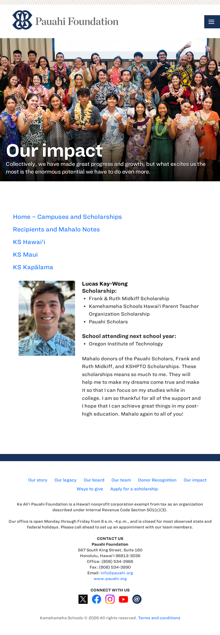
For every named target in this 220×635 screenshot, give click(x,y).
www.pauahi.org (110, 579)
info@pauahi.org (117, 573)
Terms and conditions (159, 618)
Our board (94, 480)
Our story (37, 480)
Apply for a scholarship (134, 489)
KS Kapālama (33, 267)
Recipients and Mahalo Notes (56, 229)
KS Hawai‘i (29, 242)
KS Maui (25, 254)
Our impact (195, 480)
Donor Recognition (157, 480)
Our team (121, 480)
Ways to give (89, 489)
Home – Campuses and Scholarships (67, 216)
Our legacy (65, 480)
